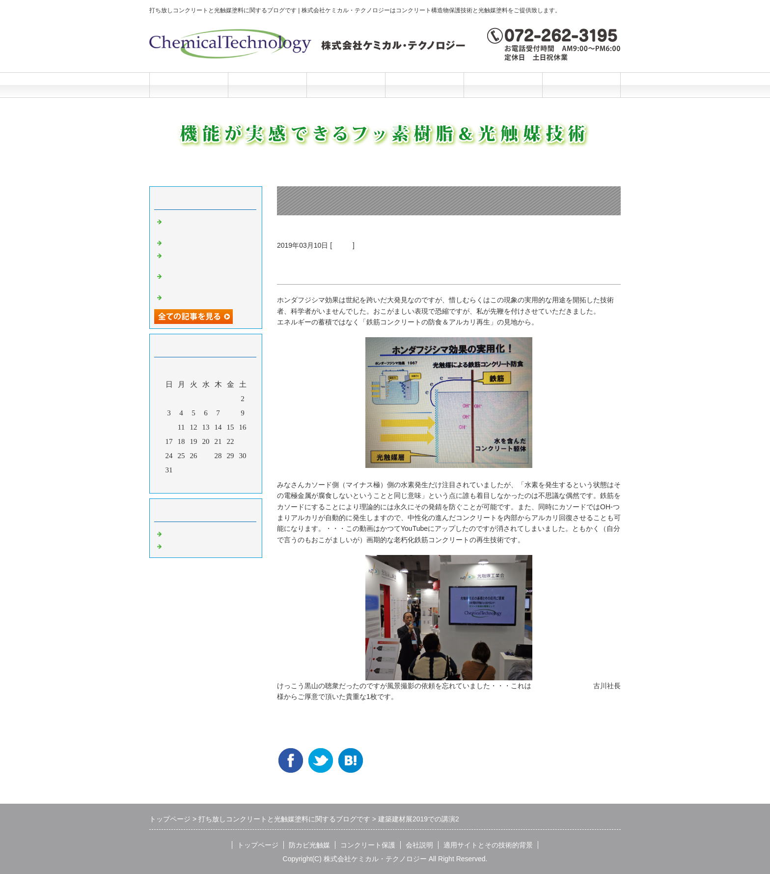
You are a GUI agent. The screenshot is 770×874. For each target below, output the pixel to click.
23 (243, 441)
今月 (205, 483)
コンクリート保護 (345, 84)
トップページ (189, 84)
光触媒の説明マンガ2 (199, 242)
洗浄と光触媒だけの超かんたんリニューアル (208, 259)
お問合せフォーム (581, 84)
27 (206, 456)
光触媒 (342, 245)
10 (169, 427)
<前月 (187, 483)
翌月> (224, 483)
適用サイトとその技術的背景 (488, 845)
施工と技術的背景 (502, 84)
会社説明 (424, 84)
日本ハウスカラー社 (562, 686)
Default (175, 533)
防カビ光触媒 (267, 84)
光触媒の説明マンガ (197, 296)
